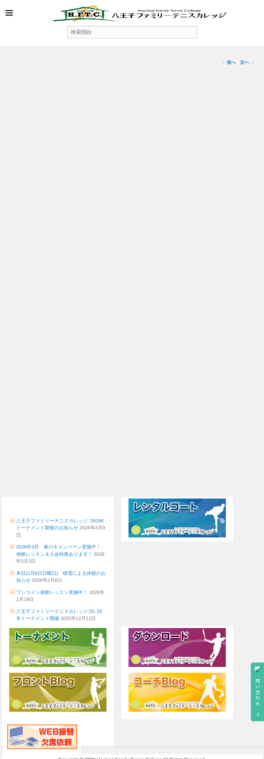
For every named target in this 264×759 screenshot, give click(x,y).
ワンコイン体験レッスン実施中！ (52, 592)
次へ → (247, 62)
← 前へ (228, 62)
